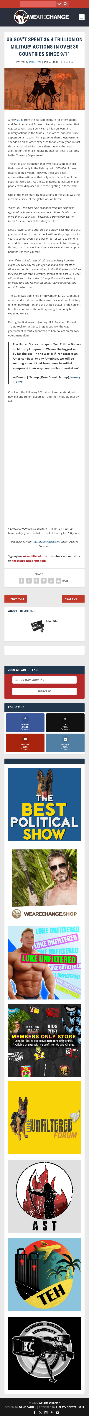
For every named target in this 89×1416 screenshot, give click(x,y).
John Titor (35, 62)
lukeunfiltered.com (34, 556)
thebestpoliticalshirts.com (29, 560)
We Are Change (49, 1403)
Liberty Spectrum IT (70, 1407)
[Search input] (39, 4)
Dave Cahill (27, 1407)
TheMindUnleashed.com (46, 541)
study (20, 119)
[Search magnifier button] (65, 4)
